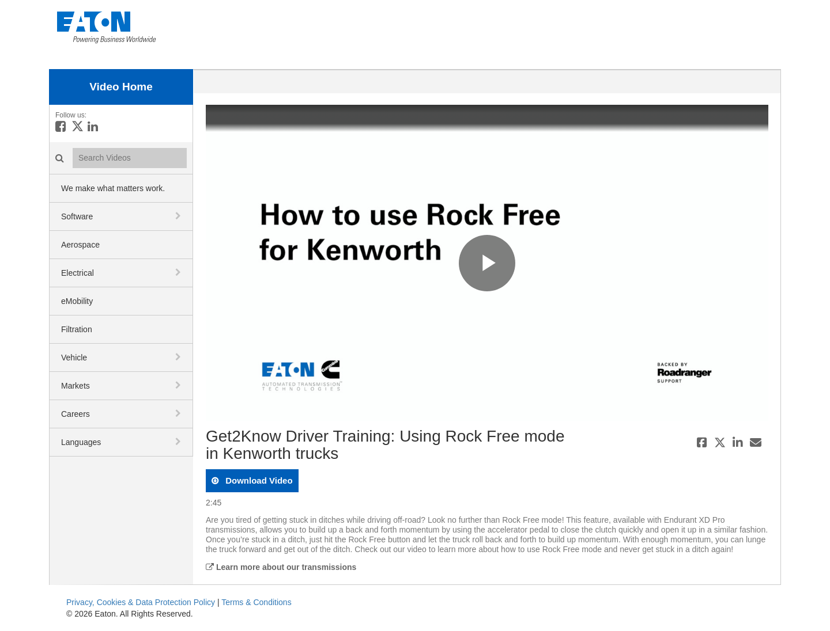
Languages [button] (81, 442)
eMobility (77, 301)
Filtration (76, 329)
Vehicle (74, 357)
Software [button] (77, 216)
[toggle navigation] (179, 215)
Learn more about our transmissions (281, 567)
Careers (75, 414)
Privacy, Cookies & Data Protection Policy (140, 602)
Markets (75, 385)
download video (258, 480)
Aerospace (80, 244)
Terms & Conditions (256, 602)
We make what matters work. (113, 188)
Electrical (77, 273)
